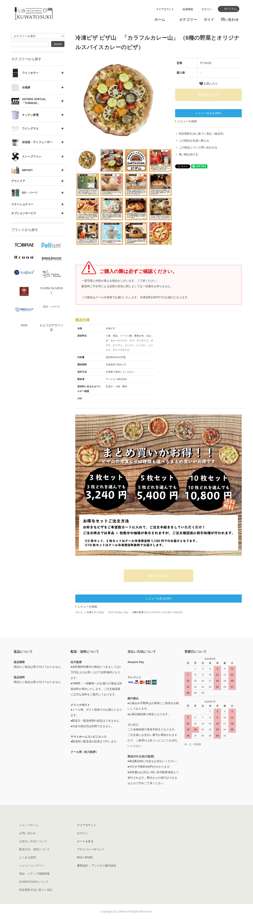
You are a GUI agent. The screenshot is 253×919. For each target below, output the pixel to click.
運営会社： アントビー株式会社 (96, 865)
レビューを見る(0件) (208, 113)
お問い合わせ (27, 833)
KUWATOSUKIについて (33, 881)
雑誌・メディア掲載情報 (34, 873)
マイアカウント (165, 9)
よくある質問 (27, 857)
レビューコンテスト (31, 865)
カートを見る (85, 841)
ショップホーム (29, 825)
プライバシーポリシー (91, 849)
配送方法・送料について (34, 849)
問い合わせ (230, 20)
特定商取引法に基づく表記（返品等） (202, 133)
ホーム (159, 20)
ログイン (207, 9)
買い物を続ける (188, 154)
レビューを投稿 (187, 121)
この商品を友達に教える (194, 140)
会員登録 (188, 9)
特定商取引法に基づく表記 (35, 889)
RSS (80, 857)
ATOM (88, 857)
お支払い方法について (33, 841)
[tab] (37, 73)
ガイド (209, 20)
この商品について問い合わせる (198, 147)
